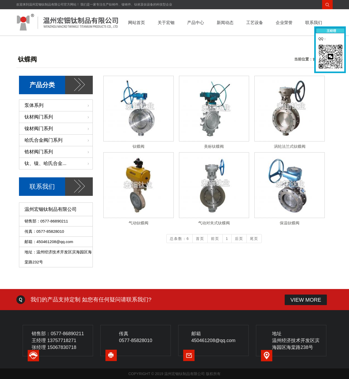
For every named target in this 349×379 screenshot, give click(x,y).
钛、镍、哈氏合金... (59, 163)
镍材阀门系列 (59, 128)
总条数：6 (179, 238)
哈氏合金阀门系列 (59, 140)
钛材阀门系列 (59, 117)
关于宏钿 (166, 22)
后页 (239, 238)
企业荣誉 (284, 22)
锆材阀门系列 (59, 151)
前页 (215, 238)
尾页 (254, 238)
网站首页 (136, 22)
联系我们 (313, 22)
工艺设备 (254, 22)
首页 (200, 238)
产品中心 (195, 22)
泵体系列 (59, 105)
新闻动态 (225, 22)
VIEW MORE (305, 300)
